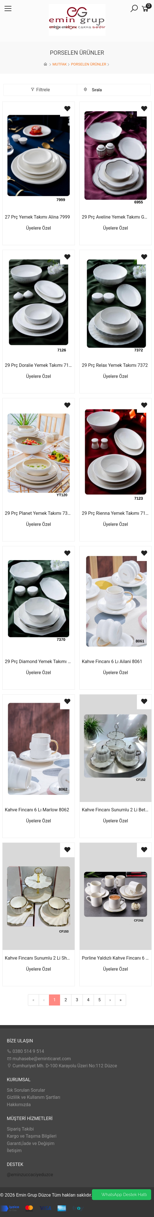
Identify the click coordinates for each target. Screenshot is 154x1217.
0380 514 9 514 (25, 1051)
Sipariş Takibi (20, 1129)
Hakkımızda (19, 1104)
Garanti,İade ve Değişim (30, 1143)
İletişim (14, 1150)
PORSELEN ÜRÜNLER (88, 64)
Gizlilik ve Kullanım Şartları (33, 1097)
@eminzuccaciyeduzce (30, 1174)
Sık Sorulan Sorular (26, 1090)
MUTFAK (59, 64)
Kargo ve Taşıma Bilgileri (31, 1136)
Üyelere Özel (38, 228)
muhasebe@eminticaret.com (39, 1058)
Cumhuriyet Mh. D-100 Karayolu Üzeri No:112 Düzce (62, 1065)
